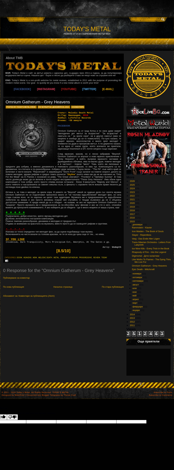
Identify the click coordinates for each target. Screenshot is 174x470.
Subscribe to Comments (160, 395)
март (135, 303)
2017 (132, 214)
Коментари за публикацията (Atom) (37, 296)
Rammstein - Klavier (142, 227)
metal (56, 257)
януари (136, 310)
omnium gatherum (69, 257)
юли (135, 288)
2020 (132, 203)
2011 (132, 325)
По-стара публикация (113, 287)
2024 (132, 188)
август (136, 284)
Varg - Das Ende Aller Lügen (146, 238)
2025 (132, 185)
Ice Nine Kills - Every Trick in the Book (150, 248)
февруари (138, 306)
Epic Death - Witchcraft (143, 269)
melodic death (45, 257)
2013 (132, 318)
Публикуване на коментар (16, 278)
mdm (35, 257)
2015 (132, 221)
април (136, 299)
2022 (132, 195)
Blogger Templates (51, 395)
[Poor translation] (12, 417)
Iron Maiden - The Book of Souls (147, 231)
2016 (132, 217)
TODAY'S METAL (87, 29)
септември (138, 281)
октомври (137, 277)
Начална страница (62, 287)
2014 (132, 314)
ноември (137, 273)
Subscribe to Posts (163, 392)
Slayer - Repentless (141, 235)
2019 (132, 207)
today (104, 257)
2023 (132, 192)
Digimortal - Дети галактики (145, 256)
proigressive (85, 257)
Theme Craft (70, 395)
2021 (132, 199)
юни (135, 292)
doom (19, 257)
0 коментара (78, 107)
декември (137, 224)
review (96, 257)
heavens (27, 257)
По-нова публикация (13, 287)
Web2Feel (19, 395)
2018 (132, 210)
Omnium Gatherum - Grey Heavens (38, 102)
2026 (132, 181)
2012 (132, 321)
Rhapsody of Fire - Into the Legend (149, 252)
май (134, 295)
